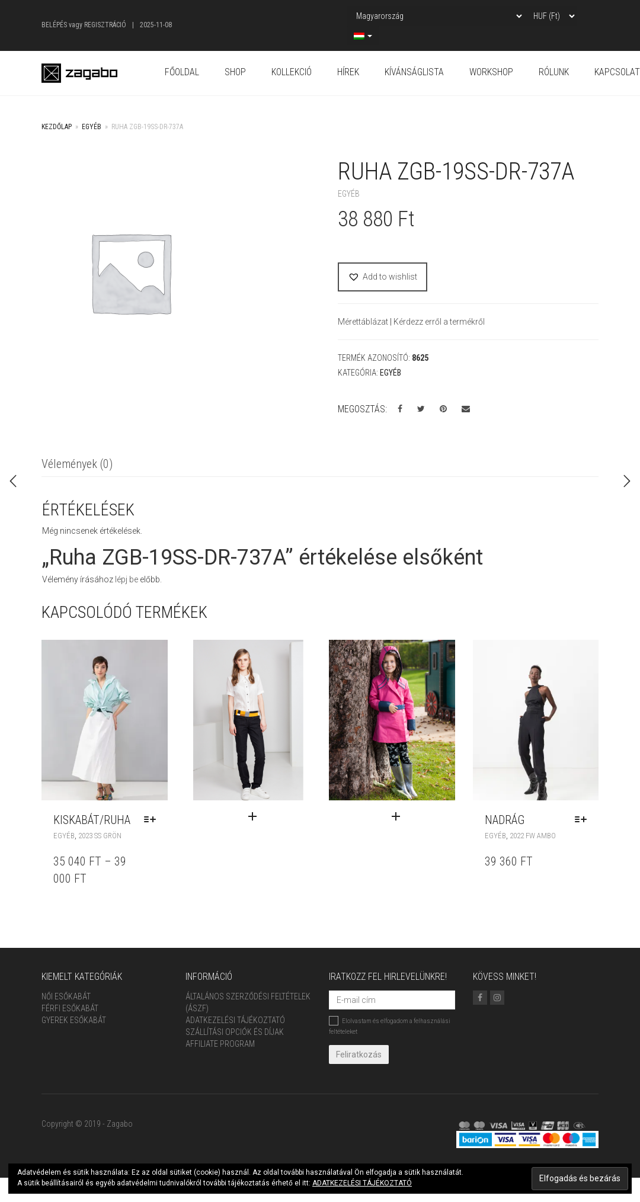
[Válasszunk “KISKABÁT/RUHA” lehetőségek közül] (153, 820)
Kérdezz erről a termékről (439, 321)
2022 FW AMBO (533, 835)
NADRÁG (504, 820)
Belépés (54, 25)
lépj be (126, 579)
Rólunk (554, 72)
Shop (235, 72)
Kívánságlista (414, 72)
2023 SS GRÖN (99, 835)
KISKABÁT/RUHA (91, 820)
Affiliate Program (220, 1044)
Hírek (348, 72)
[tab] (77, 464)
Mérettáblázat (364, 321)
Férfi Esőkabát (69, 1008)
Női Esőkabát (66, 996)
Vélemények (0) (77, 464)
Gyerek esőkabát (73, 1020)
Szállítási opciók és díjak (234, 1032)
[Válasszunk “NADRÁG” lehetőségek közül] (584, 820)
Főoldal (182, 72)
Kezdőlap (56, 127)
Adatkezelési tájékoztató (235, 1020)
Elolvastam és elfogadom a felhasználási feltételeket (389, 1025)
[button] (382, 276)
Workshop (491, 72)
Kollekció (291, 72)
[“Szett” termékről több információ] (276, 817)
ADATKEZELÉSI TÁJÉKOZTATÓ (362, 1183)
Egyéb (91, 127)
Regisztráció (105, 25)
